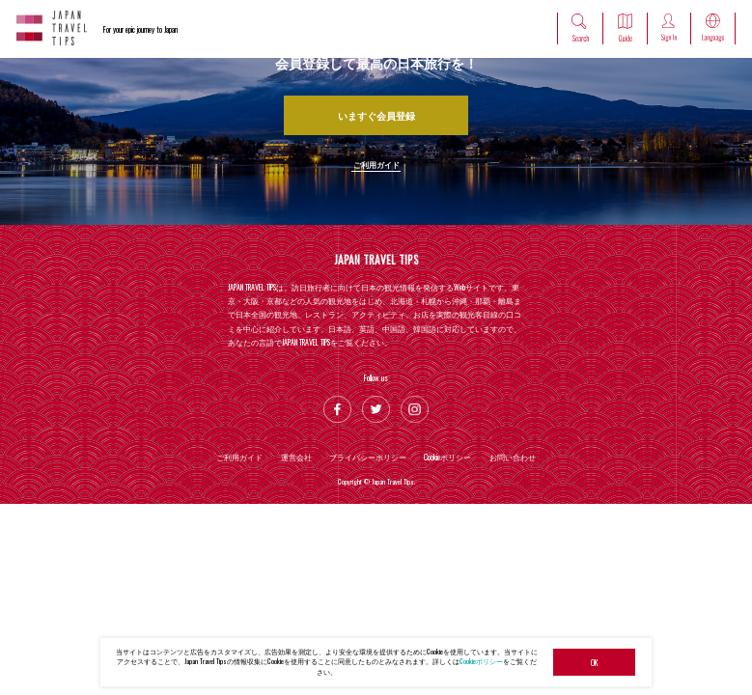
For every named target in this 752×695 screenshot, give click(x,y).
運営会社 (296, 456)
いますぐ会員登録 (376, 115)
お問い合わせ (512, 456)
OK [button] (594, 662)
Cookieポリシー (481, 661)
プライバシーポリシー (367, 456)
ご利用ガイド (376, 164)
